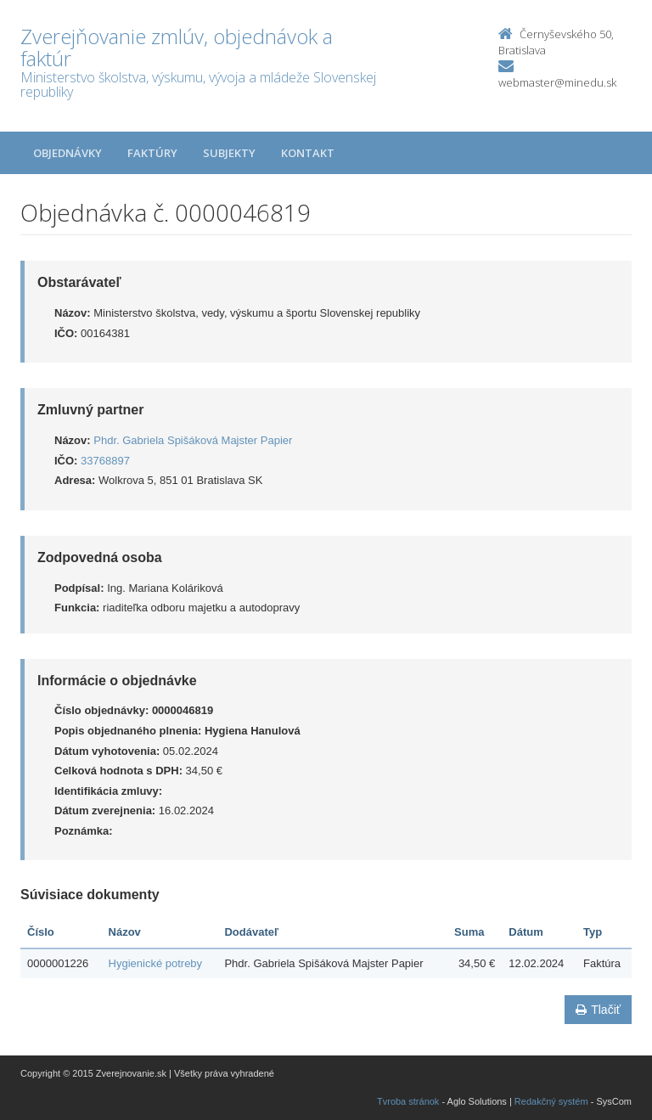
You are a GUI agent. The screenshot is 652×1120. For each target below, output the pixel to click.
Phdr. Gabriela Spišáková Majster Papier (192, 440)
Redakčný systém (551, 1101)
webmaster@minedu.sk (557, 82)
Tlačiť (598, 1009)
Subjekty (229, 152)
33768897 (105, 460)
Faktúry (152, 152)
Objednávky (67, 152)
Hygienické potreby (156, 963)
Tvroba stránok (408, 1101)
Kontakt (307, 152)
